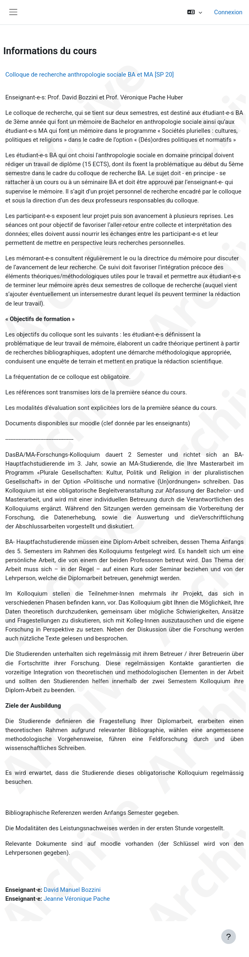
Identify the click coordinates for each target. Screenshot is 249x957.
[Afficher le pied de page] (228, 936)
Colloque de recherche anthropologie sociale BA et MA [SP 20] (89, 74)
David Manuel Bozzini (72, 889)
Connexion (228, 12)
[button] (194, 12)
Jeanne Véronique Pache (77, 898)
